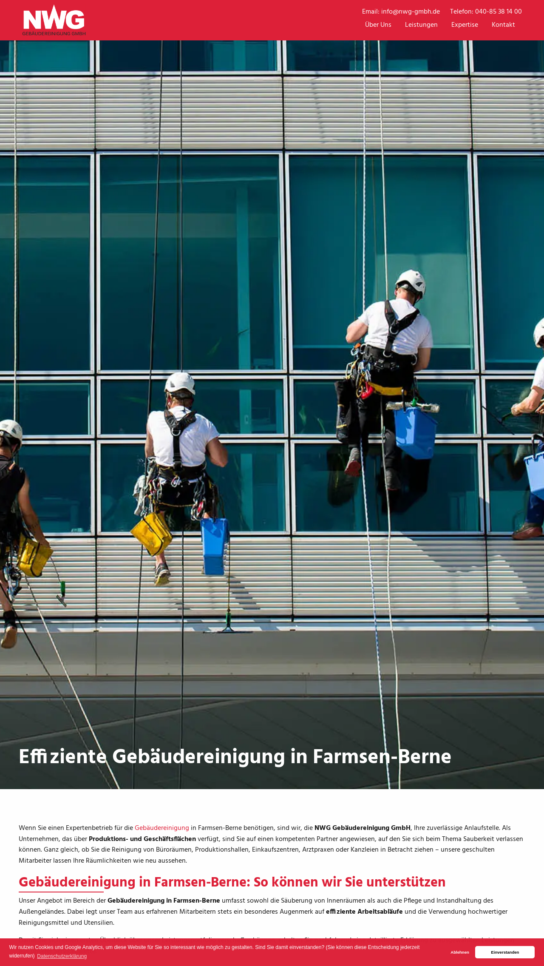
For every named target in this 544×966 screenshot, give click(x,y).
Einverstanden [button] (505, 952)
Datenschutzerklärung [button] (62, 956)
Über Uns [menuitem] (378, 25)
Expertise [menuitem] (464, 25)
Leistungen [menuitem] (421, 25)
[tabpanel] (272, 394)
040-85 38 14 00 (498, 11)
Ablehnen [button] (459, 952)
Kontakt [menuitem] (503, 25)
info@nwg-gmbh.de (410, 11)
